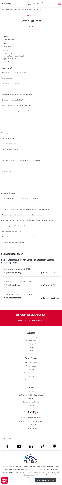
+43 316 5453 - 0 (31, 425)
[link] (31, 337)
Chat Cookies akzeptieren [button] (45, 480)
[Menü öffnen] (59, 3)
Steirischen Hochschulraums (37, 467)
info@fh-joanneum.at (31, 428)
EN (38, 3)
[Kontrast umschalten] (28, 3)
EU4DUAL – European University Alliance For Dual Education (26, 472)
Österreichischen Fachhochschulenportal (19, 469)
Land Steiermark (29, 475)
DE (34, 3)
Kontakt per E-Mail (8, 46)
